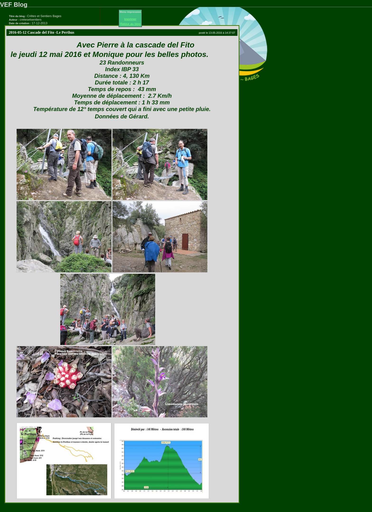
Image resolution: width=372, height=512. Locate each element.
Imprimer (130, 19)
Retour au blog (130, 24)
